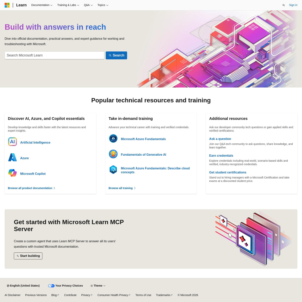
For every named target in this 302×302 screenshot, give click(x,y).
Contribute (70, 295)
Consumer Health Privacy (112, 295)
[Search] (116, 55)
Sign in (293, 5)
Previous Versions (36, 295)
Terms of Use (143, 295)
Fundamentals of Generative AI (143, 154)
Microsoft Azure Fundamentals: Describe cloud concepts (155, 170)
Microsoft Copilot (33, 173)
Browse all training (122, 188)
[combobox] (54, 55)
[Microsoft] (7, 5)
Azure (24, 158)
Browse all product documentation (32, 188)
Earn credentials (221, 155)
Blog (54, 295)
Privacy (85, 295)
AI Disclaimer (12, 295)
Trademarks (163, 295)
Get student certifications (227, 172)
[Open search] (284, 5)
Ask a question (220, 138)
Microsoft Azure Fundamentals (143, 139)
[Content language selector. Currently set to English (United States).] (23, 286)
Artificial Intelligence (35, 142)
